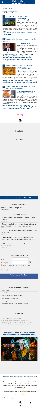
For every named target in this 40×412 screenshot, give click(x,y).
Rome (30, 82)
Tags (10, 8)
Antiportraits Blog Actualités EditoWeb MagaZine (14, 303)
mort (30, 80)
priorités (20, 59)
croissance (16, 33)
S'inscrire (12, 265)
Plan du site (18, 391)
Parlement (17, 82)
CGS (35, 376)
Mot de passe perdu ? (23, 265)
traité (35, 82)
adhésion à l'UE (8, 80)
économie (29, 33)
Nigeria (5, 82)
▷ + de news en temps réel (19, 198)
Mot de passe (5, 263)
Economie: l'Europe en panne (16, 16)
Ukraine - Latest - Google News (12, 208)
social (20, 108)
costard (5, 57)
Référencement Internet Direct (10, 298)
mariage (17, 107)
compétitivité (7, 33)
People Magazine (6, 293)
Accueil (5, 8)
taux (24, 108)
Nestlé (23, 107)
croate (26, 80)
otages (10, 82)
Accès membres (9, 391)
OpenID (5, 265)
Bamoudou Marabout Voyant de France (13, 295)
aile (4, 105)
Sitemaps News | (29, 376)
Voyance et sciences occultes (11, 318)
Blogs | (12, 376)
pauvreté (25, 82)
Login (2, 259)
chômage (9, 105)
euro (35, 33)
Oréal (34, 107)
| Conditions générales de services (15, 398)
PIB (9, 34)
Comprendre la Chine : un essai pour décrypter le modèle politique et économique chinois (18, 225)
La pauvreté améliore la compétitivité (18, 65)
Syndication (28, 391)
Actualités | (6, 376)
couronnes (6, 107)
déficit (23, 33)
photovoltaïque (12, 108)
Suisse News (5, 290)
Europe (5, 34)
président (12, 59)
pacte (4, 108)
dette (10, 57)
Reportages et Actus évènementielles (12, 301)
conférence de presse (26, 56)
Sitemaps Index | (19, 376)
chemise (5, 56)
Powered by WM (20, 395)
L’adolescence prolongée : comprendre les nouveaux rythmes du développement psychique (18, 238)
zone (28, 108)
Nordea (28, 107)
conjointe (26, 105)
